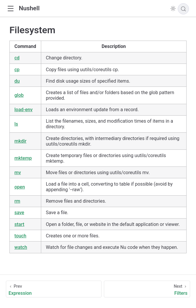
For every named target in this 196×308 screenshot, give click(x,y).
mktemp (23, 158)
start (19, 224)
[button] (10, 8)
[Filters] (147, 289)
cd (16, 58)
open (19, 187)
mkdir (20, 141)
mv (17, 172)
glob (19, 95)
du (17, 81)
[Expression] (54, 289)
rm (17, 201)
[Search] (183, 8)
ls (16, 124)
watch (20, 247)
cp (16, 69)
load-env (23, 109)
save (19, 212)
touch (20, 236)
